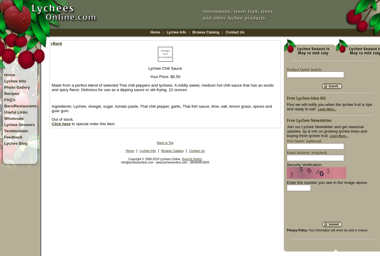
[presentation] (332, 208)
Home (155, 32)
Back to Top (165, 142)
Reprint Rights (192, 159)
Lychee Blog (16, 143)
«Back (56, 43)
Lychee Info (176, 32)
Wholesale (14, 118)
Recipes (11, 93)
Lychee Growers (19, 125)
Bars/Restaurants (20, 106)
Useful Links (16, 112)
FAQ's (9, 100)
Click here (61, 124)
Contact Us (235, 32)
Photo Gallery (17, 87)
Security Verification (304, 165)
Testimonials (16, 131)
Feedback (13, 137)
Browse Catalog (205, 32)
